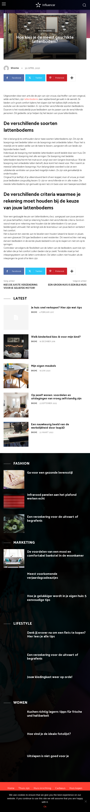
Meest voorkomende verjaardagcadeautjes (42, 576)
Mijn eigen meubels (43, 366)
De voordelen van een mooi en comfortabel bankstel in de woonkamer (55, 553)
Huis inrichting (45, 31)
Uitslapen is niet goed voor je (48, 756)
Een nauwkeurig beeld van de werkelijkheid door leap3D (50, 426)
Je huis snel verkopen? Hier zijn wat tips (56, 307)
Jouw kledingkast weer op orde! (49, 677)
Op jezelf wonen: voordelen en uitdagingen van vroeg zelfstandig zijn (56, 397)
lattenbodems (31, 99)
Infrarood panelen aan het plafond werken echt (51, 496)
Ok (45, 806)
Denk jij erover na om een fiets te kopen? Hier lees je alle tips (56, 634)
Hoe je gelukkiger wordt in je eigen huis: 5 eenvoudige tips (56, 598)
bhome (15, 68)
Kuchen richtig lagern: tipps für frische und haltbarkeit (54, 713)
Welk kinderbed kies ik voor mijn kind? (56, 336)
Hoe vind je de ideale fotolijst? (49, 734)
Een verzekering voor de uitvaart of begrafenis (52, 518)
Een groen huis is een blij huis (67, 285)
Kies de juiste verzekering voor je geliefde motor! (21, 286)
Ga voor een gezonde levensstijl (50, 472)
